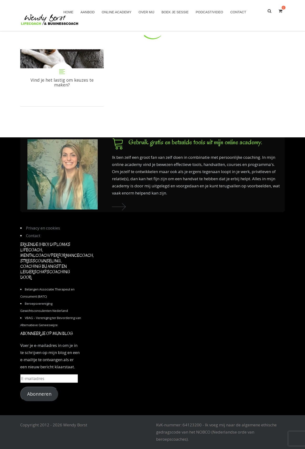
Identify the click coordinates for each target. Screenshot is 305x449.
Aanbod (88, 12)
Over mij (146, 12)
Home (68, 12)
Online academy (116, 12)
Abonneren (39, 394)
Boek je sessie (175, 12)
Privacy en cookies (43, 228)
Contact (238, 12)
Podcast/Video (209, 12)
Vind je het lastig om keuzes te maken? (62, 77)
